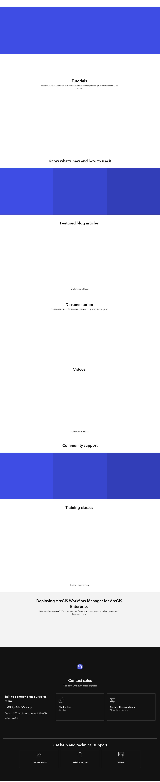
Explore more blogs (79, 289)
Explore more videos (79, 432)
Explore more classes (79, 585)
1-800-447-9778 (19, 707)
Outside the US (11, 718)
